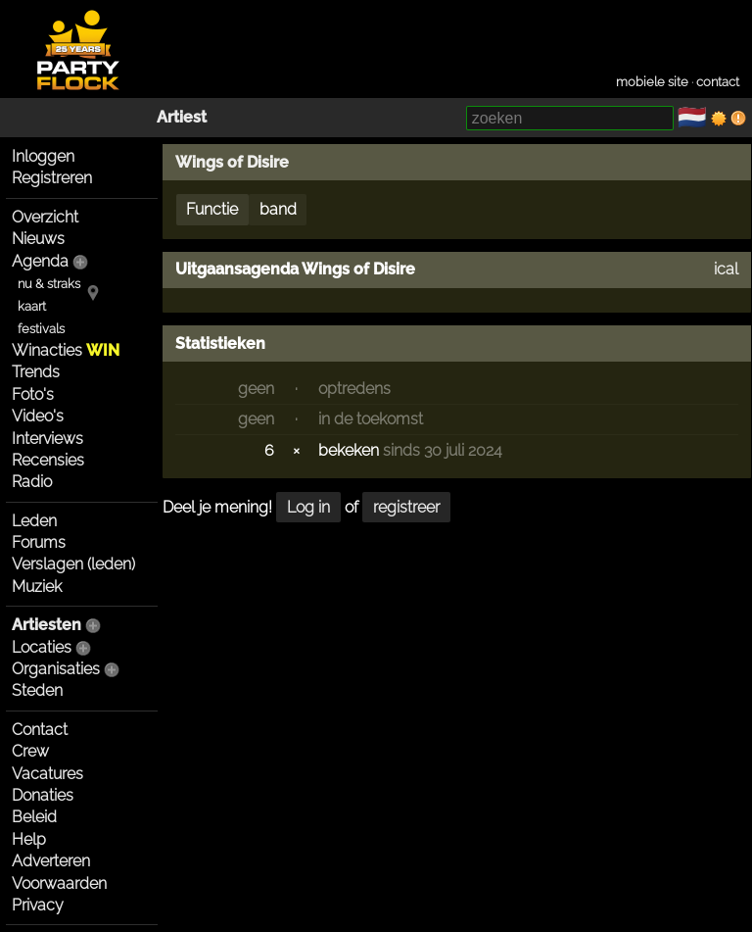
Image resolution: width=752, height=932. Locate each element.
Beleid (34, 817)
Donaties (42, 795)
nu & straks (49, 283)
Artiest (182, 117)
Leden (34, 521)
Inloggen (43, 156)
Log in (308, 507)
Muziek (37, 586)
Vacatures (47, 773)
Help (29, 839)
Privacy (38, 905)
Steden (37, 690)
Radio (32, 481)
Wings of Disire (232, 162)
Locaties (41, 647)
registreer (406, 507)
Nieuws (38, 238)
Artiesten (46, 624)
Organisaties (56, 669)
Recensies (48, 460)
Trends (36, 372)
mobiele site (652, 81)
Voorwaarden (59, 883)
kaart (32, 306)
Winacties (65, 350)
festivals (41, 328)
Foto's (33, 394)
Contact (40, 729)
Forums (39, 542)
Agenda (40, 261)
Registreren (52, 178)
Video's (38, 416)
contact (717, 81)
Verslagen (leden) (73, 564)
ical (726, 269)
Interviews (47, 438)
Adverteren (51, 861)
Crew (30, 751)
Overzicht (45, 217)
